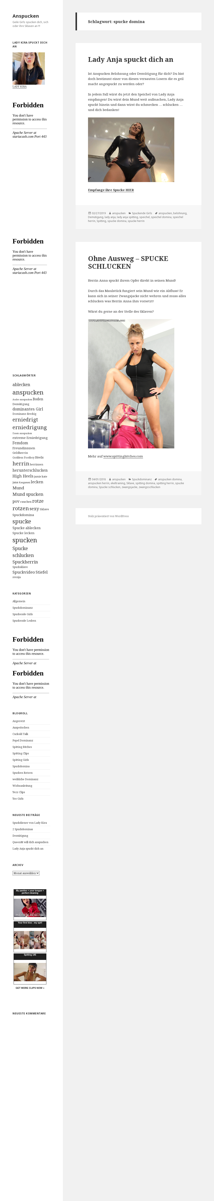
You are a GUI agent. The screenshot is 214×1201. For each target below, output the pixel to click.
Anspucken (26, 15)
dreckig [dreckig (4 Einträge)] (31, 414)
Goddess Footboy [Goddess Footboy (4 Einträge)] (24, 457)
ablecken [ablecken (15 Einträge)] (21, 384)
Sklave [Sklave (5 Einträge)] (44, 509)
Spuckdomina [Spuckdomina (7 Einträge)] (23, 515)
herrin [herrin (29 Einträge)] (21, 463)
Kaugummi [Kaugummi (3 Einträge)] (24, 482)
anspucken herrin (98, 483)
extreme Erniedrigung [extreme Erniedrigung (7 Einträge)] (30, 437)
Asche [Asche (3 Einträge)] (16, 399)
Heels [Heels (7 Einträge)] (39, 457)
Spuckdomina (21, 766)
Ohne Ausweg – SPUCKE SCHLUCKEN (128, 262)
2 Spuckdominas (23, 829)
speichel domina (161, 217)
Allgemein (19, 601)
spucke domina (116, 221)
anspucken (119, 213)
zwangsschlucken (149, 487)
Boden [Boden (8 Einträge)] (38, 399)
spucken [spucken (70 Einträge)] (25, 540)
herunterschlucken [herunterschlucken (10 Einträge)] (30, 470)
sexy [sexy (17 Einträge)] (34, 508)
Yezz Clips (19, 792)
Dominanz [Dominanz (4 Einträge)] (19, 414)
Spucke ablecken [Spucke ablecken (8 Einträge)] (27, 528)
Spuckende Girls (23, 614)
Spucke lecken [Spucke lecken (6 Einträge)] (24, 533)
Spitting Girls (21, 760)
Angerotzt (19, 721)
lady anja (110, 217)
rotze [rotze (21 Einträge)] (38, 501)
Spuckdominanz (23, 608)
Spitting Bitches (22, 747)
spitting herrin (165, 483)
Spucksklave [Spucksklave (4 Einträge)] (20, 567)
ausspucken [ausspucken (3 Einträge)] (26, 399)
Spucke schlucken (109, 487)
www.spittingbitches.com (123, 456)
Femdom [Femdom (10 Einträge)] (20, 442)
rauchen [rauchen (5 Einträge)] (25, 502)
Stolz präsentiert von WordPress (108, 516)
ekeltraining (118, 483)
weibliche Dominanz (25, 779)
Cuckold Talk (20, 734)
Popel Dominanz (23, 740)
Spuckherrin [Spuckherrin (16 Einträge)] (25, 562)
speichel (144, 217)
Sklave (130, 483)
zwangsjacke (129, 487)
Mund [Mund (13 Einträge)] (18, 488)
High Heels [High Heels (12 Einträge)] (23, 476)
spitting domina (145, 483)
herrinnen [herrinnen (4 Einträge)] (36, 464)
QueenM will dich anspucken (30, 842)
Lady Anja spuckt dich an (28, 848)
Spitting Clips (21, 753)
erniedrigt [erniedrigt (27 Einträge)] (25, 419)
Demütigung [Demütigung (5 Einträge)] (21, 404)
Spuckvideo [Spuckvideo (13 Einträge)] (24, 572)
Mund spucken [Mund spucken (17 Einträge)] (28, 494)
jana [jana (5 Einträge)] (15, 482)
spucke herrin (136, 221)
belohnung (180, 213)
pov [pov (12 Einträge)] (16, 501)
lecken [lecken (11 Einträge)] (37, 481)
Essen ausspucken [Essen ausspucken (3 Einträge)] (22, 433)
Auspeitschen (21, 727)
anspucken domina (170, 479)
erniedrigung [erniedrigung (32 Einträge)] (30, 427)
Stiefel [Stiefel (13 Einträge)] (42, 572)
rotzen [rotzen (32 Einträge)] (21, 508)
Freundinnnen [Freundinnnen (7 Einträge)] (24, 448)
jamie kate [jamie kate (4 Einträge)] (40, 476)
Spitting (101, 221)
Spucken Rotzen (23, 773)
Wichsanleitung (22, 786)
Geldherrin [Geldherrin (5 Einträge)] (20, 453)
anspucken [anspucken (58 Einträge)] (28, 392)
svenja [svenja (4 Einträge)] (17, 577)
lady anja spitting (127, 217)
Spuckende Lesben (24, 620)
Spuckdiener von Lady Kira (30, 823)
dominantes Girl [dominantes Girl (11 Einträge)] (28, 409)
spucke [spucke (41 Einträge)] (22, 521)
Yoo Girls (18, 798)
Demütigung (20, 836)
